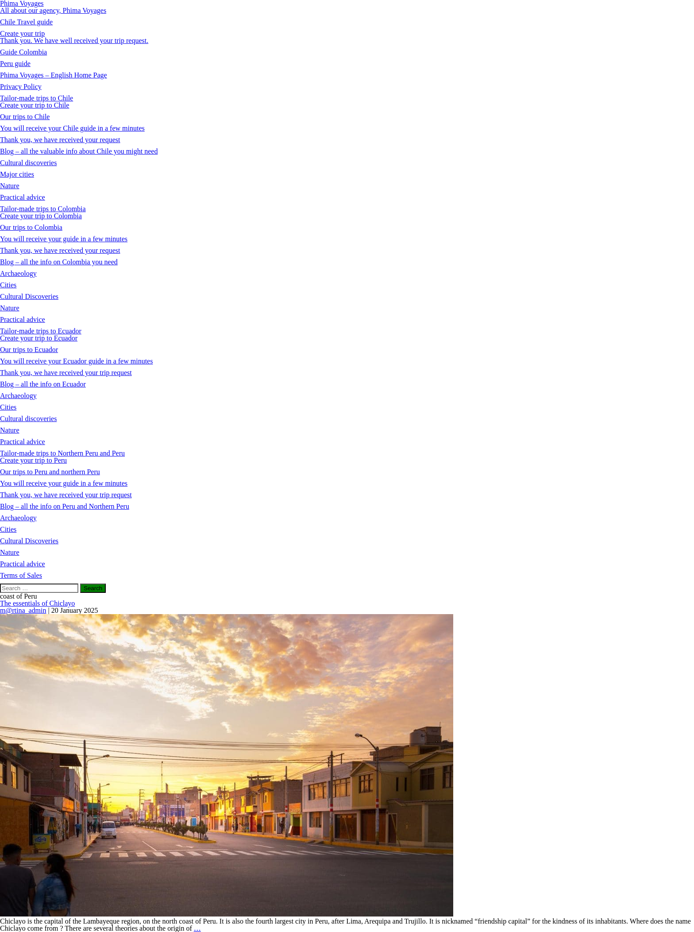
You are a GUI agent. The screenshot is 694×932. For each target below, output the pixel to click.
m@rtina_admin (23, 610)
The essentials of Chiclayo (37, 603)
